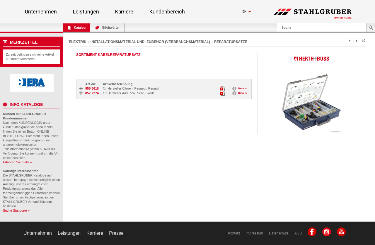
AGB (298, 233)
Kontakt (234, 233)
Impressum (254, 233)
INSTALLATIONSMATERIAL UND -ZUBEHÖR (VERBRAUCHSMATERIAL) (150, 42)
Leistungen (86, 12)
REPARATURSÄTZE (230, 42)
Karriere (124, 12)
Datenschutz (279, 233)
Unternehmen (41, 12)
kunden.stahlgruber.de (19, 127)
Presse (116, 233)
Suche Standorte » (16, 210)
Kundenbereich (167, 12)
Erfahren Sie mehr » (17, 162)
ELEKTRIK (77, 42)
